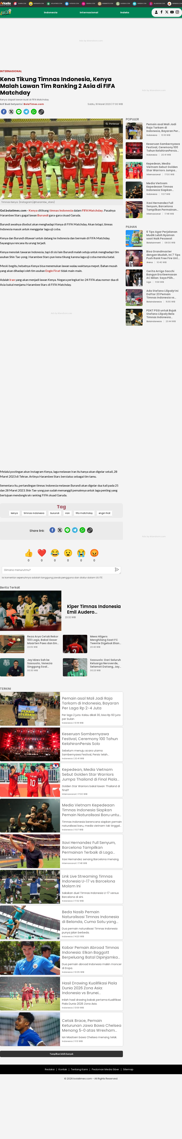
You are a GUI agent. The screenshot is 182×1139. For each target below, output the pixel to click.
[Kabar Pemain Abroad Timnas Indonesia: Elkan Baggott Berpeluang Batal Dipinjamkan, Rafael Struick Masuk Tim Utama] (30, 973)
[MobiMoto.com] (105, 4)
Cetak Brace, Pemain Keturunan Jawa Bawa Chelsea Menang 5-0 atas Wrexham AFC (91, 1025)
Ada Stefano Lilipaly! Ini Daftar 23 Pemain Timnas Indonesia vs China (162, 294)
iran (67, 513)
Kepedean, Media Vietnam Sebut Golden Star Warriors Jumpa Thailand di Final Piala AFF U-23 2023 (89, 774)
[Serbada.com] (175, 4)
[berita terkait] (10, 586)
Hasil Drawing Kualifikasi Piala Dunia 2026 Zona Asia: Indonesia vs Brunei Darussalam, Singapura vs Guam (89, 988)
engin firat (104, 513)
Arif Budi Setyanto (11, 104)
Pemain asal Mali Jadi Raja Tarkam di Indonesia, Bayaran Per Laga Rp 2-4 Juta (90, 703)
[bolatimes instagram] (177, 12)
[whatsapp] (34, 113)
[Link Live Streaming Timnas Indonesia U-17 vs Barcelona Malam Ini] (30, 902)
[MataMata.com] (36, 4)
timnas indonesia (34, 513)
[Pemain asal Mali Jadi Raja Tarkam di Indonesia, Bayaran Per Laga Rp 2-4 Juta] (30, 724)
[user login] (156, 14)
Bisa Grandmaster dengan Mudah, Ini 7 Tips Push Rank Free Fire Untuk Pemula (163, 255)
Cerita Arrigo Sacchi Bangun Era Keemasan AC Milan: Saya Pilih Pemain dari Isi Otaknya (162, 274)
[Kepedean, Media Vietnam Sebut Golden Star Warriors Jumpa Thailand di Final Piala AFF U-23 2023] (30, 795)
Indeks (124, 12)
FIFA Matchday (92, 210)
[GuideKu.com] (123, 4)
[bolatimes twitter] (166, 12)
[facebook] (4, 113)
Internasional (89, 12)
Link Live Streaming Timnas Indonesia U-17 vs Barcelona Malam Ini (88, 881)
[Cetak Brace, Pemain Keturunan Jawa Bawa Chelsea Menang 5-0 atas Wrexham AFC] (30, 1044)
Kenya (33, 210)
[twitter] (11, 113)
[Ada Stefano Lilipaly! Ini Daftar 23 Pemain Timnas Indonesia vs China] (134, 304)
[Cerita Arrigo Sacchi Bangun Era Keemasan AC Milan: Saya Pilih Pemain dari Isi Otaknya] (134, 284)
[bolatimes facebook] (161, 12)
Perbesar (112, 123)
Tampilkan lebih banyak (61, 1053)
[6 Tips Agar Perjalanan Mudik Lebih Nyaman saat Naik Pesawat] (134, 245)
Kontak (63, 1069)
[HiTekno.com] (72, 4)
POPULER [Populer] (132, 119)
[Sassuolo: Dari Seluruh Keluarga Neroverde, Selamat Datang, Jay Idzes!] (76, 674)
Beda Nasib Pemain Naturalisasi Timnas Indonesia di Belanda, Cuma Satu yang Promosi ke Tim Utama (90, 916)
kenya (14, 513)
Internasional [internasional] (11, 71)
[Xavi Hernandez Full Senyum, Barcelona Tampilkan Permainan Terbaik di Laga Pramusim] (30, 866)
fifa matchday (84, 513)
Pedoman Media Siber (105, 1069)
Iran (12, 279)
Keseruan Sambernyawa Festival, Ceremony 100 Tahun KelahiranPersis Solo (90, 738)
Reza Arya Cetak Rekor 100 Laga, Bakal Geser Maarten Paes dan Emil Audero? (43, 640)
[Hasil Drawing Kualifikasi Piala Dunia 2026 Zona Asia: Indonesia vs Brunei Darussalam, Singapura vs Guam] (30, 1008)
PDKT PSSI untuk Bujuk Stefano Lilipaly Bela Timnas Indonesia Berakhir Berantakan (161, 314)
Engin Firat (52, 270)
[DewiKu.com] (88, 4)
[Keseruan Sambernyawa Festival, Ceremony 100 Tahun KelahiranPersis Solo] (30, 759)
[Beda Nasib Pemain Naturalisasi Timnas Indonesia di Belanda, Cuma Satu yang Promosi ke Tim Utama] (30, 937)
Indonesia (50, 12)
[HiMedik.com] (139, 4)
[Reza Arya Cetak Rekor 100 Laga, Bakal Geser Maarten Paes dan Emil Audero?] (13, 651)
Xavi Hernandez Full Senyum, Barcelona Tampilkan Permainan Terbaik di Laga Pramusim (89, 847)
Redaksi (50, 1069)
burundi (54, 513)
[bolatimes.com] (5, 14)
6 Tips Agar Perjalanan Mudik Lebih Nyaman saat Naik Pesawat (161, 235)
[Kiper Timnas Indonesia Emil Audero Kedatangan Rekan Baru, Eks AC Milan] (30, 611)
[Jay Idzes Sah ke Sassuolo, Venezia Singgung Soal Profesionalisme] (13, 674)
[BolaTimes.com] (54, 4)
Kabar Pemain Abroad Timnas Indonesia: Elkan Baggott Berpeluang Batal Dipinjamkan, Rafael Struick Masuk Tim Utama (91, 952)
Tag (61, 507)
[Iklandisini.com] (157, 4)
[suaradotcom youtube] (172, 12)
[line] (19, 113)
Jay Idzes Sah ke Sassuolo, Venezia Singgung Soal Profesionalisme (39, 663)
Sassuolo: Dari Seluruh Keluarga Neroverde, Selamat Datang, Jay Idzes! (105, 663)
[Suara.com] (20, 4)
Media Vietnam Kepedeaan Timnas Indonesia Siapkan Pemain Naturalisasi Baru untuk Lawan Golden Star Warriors (91, 810)
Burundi (42, 215)
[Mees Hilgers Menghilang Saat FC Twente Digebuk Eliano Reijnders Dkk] (76, 651)
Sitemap (128, 1069)
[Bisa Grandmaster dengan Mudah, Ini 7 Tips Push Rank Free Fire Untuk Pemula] (134, 264)
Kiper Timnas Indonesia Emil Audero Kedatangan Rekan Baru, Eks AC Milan (94, 614)
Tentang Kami (79, 1069)
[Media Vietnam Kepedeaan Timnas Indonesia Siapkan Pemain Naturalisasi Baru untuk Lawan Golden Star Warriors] (30, 830)
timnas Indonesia (61, 210)
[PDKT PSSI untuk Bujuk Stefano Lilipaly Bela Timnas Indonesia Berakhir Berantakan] (134, 324)
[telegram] (26, 113)
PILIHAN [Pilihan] (131, 227)
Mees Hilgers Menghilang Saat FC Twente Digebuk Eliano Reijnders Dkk (105, 640)
